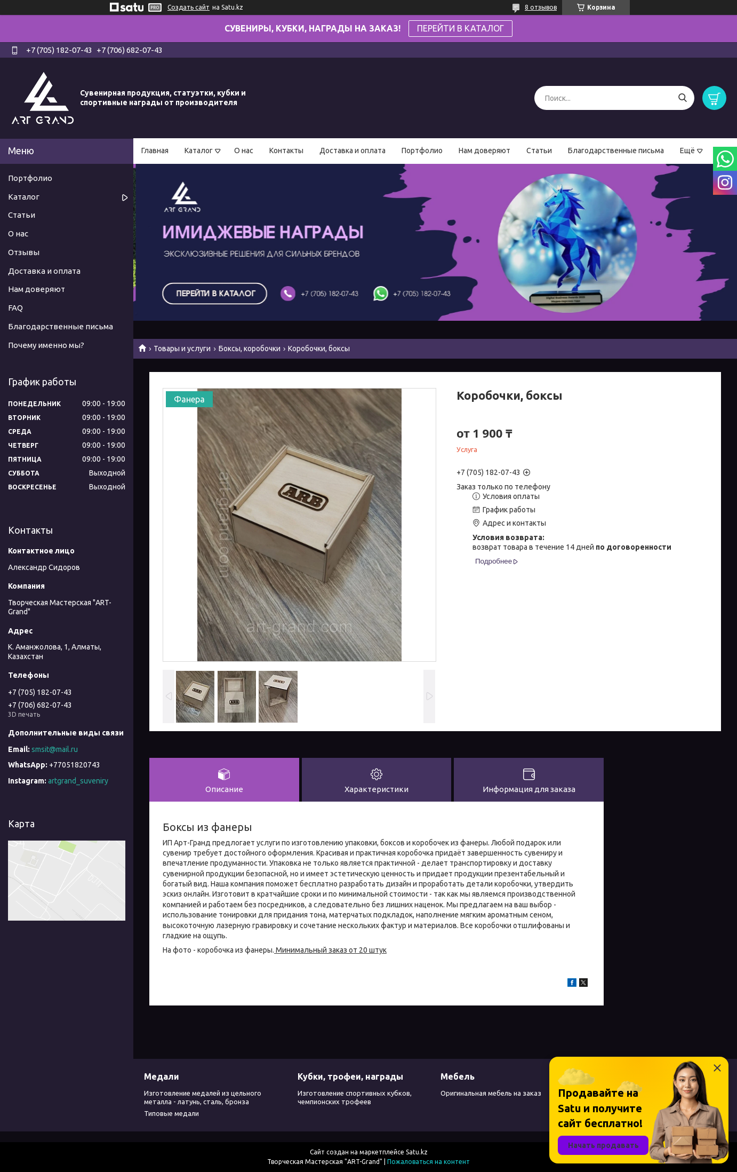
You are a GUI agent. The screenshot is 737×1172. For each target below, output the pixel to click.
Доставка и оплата (352, 150)
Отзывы (23, 252)
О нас (243, 150)
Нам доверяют (484, 150)
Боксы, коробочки (250, 348)
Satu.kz (417, 1152)
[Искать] (682, 98)
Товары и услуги (182, 348)
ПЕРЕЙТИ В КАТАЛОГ (460, 28)
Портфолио (422, 150)
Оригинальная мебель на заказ (490, 1093)
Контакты (286, 150)
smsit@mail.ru (54, 749)
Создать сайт (188, 7)
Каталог (199, 150)
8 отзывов (541, 7)
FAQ (15, 307)
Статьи (539, 150)
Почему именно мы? (46, 345)
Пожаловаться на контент (428, 1161)
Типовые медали (171, 1113)
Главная (155, 150)
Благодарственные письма (616, 150)
